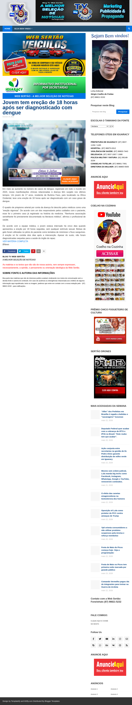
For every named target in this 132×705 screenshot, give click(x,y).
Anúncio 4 (114, 694)
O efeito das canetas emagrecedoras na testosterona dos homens (113, 496)
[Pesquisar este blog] (103, 112)
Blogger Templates (52, 701)
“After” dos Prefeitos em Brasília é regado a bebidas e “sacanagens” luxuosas (114, 414)
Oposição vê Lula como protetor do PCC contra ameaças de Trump (112, 513)
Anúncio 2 (114, 689)
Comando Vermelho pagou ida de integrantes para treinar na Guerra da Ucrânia (115, 584)
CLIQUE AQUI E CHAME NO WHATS (99, 622)
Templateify (15, 701)
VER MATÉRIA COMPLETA (15, 241)
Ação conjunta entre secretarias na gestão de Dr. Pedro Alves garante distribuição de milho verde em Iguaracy (114, 453)
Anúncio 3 (94, 694)
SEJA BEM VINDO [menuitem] (22, 29)
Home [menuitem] (7, 29)
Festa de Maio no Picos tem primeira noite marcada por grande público (114, 567)
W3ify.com (28, 701)
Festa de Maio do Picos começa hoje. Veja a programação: (112, 550)
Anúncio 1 (94, 689)
